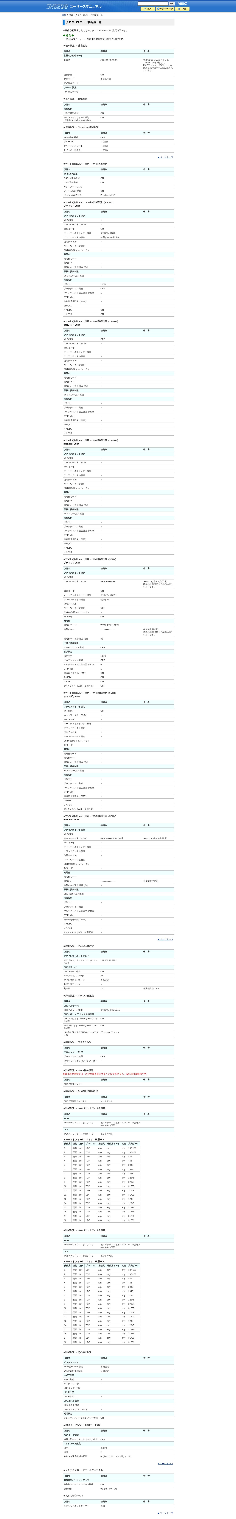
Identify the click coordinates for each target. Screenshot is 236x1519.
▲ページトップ (165, 157)
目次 (148, 9)
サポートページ (165, 9)
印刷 (182, 9)
